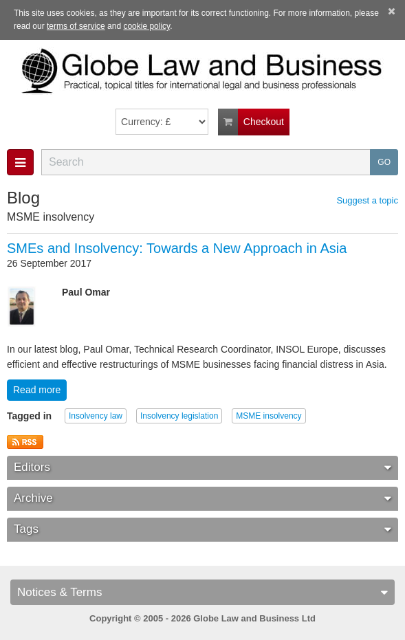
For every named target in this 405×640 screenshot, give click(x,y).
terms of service (76, 26)
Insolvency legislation (179, 416)
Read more (37, 389)
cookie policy (146, 26)
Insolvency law (95, 416)
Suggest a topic (367, 201)
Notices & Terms (202, 592)
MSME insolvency (268, 416)
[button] (20, 162)
